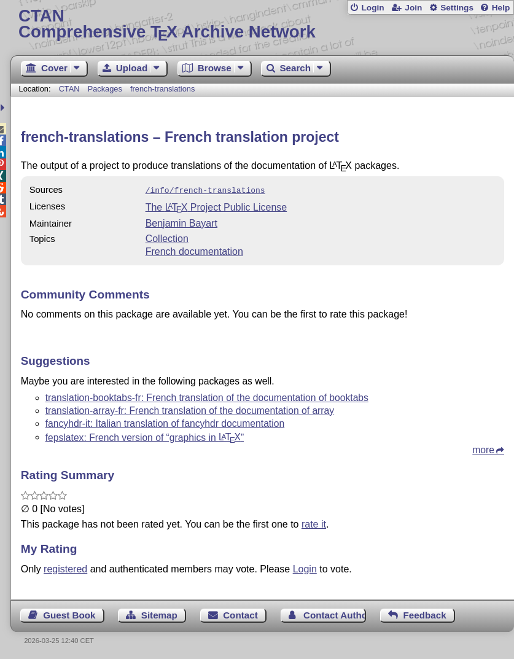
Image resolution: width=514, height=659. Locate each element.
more (483, 448)
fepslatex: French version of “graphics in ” (144, 436)
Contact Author (334, 614)
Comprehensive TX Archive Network (262, 24)
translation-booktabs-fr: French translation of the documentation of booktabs (206, 396)
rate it (314, 523)
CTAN (69, 88)
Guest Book (69, 614)
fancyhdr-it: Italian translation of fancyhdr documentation (164, 422)
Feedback (424, 614)
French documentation (194, 250)
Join (413, 7)
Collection (167, 237)
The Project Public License (216, 206)
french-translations (162, 88)
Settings (456, 7)
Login (372, 7)
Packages (106, 88)
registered (65, 568)
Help (501, 7)
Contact (240, 614)
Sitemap (159, 614)
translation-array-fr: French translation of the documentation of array (189, 409)
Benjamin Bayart (181, 222)
